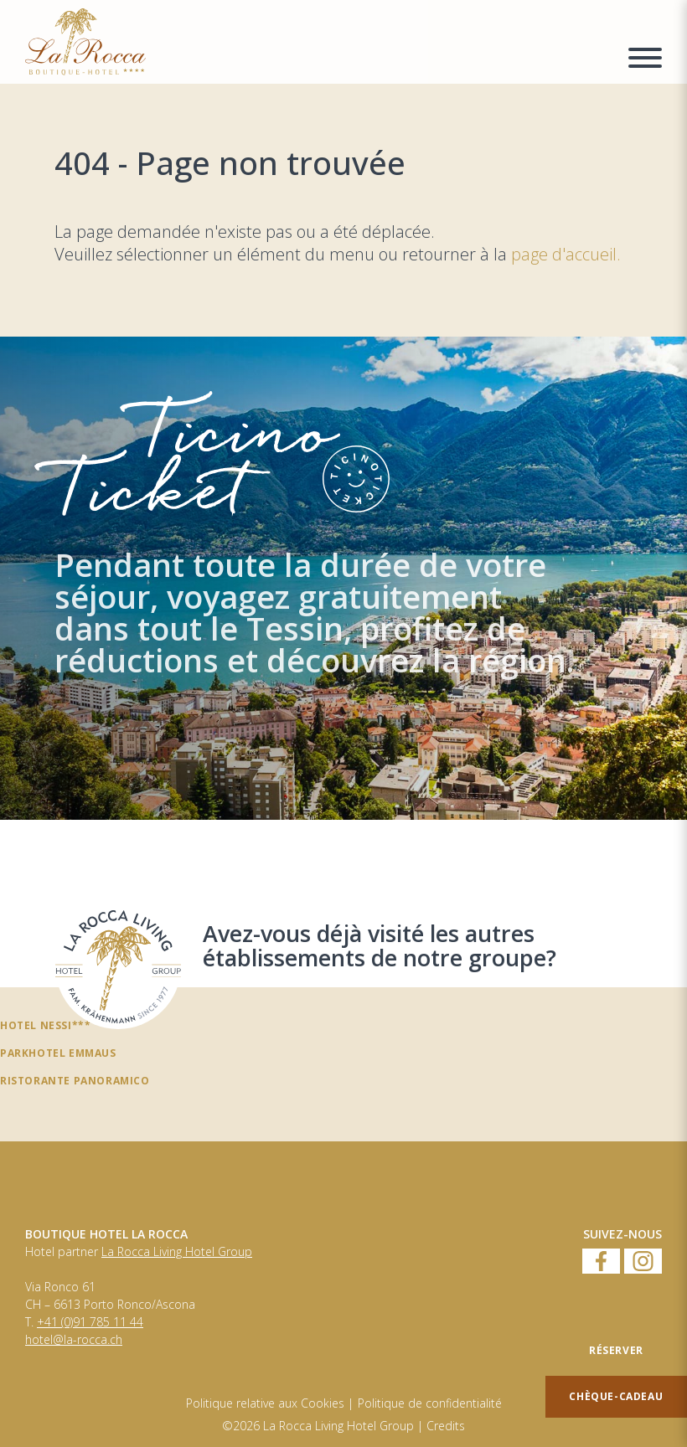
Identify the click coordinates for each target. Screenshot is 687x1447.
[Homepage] (316, 41)
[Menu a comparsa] (645, 60)
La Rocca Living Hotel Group (176, 1252)
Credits (445, 1426)
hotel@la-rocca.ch (73, 1340)
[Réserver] (616, 1351)
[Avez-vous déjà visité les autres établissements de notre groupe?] (118, 966)
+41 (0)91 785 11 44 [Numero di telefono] (90, 1322)
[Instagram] (643, 1262)
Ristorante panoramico (75, 1080)
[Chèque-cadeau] (616, 1397)
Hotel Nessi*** (45, 1025)
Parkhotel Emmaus (58, 1052)
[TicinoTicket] (343, 578)
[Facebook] (601, 1262)
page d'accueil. (566, 254)
